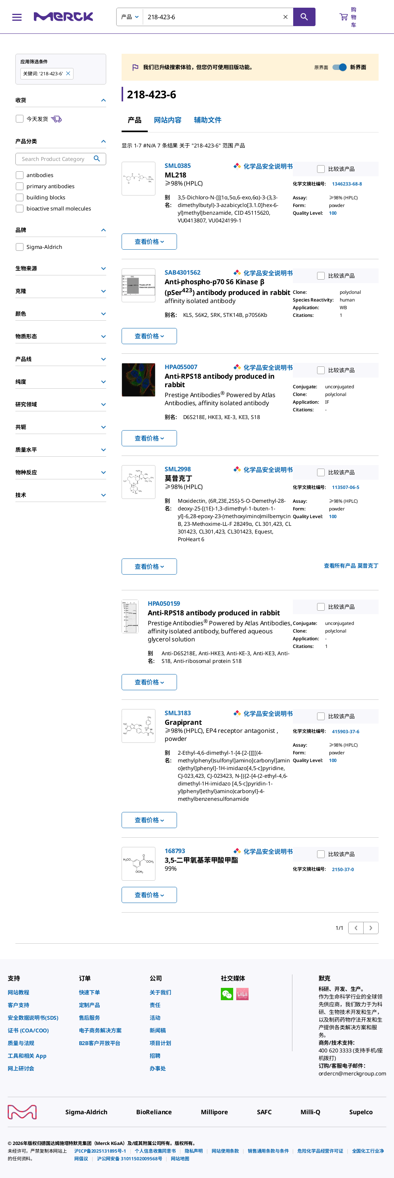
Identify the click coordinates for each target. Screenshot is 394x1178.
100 (333, 213)
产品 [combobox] (126, 16)
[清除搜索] (286, 17)
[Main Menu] (17, 17)
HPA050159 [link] (164, 603)
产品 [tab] (135, 119)
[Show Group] (103, 268)
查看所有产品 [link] (351, 565)
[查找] (304, 17)
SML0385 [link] (178, 165)
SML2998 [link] (178, 469)
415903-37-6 (345, 731)
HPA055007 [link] (181, 367)
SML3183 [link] (178, 713)
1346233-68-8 (347, 184)
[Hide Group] (103, 100)
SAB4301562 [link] (182, 272)
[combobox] (216, 17)
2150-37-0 (343, 869)
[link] (184, 180)
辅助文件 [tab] (208, 119)
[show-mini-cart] (355, 17)
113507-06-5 (345, 487)
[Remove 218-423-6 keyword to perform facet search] (68, 73)
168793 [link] (175, 851)
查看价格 (149, 241)
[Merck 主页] (63, 16)
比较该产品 (334, 169)
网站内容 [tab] (168, 119)
